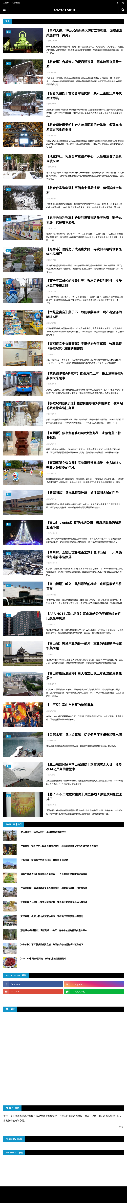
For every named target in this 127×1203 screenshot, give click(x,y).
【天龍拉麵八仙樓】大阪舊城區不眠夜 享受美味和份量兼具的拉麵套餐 (53, 902)
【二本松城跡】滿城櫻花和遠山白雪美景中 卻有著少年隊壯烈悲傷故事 (53, 888)
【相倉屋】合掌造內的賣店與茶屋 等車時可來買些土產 (84, 64)
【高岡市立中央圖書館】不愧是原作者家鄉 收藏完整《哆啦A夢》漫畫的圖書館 (84, 345)
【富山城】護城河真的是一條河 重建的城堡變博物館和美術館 (84, 645)
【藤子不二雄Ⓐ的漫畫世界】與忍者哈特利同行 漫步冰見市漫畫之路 (84, 283)
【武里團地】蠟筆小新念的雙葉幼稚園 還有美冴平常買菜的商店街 (51, 916)
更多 (121, 1126)
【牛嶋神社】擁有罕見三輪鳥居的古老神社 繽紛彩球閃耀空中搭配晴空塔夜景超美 (58, 845)
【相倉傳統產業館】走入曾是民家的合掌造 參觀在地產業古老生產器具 (84, 127)
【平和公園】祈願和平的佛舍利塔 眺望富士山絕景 (43, 859)
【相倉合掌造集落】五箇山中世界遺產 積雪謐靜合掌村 (84, 190)
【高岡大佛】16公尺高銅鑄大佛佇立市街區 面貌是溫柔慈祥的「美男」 (84, 32)
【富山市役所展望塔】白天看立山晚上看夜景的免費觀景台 (84, 675)
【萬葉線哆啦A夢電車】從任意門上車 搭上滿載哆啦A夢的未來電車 (84, 375)
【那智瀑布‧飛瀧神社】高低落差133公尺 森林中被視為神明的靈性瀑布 (53, 930)
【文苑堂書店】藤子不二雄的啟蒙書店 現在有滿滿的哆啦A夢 (84, 314)
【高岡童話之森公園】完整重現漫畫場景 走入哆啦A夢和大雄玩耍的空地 (83, 465)
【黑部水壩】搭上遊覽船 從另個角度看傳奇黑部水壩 (84, 734)
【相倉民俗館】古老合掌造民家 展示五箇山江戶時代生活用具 (84, 95)
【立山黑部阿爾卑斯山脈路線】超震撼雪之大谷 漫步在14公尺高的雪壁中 (84, 766)
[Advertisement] (37, 1036)
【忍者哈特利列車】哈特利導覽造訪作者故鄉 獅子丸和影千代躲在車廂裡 (84, 220)
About (6, 2)
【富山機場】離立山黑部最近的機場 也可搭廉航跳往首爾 (84, 586)
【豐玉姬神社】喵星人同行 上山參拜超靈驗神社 (42, 831)
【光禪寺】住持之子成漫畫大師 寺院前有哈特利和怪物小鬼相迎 (84, 251)
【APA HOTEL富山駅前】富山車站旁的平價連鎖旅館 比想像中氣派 (85, 616)
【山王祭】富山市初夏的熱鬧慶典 (69, 705)
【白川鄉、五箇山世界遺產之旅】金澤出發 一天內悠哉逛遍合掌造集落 (84, 554)
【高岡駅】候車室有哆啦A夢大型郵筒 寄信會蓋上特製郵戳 (83, 435)
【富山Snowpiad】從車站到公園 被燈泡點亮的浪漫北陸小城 (83, 524)
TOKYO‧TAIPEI (63, 9)
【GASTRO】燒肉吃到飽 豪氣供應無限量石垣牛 (42, 958)
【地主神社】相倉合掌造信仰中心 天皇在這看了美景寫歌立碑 (84, 158)
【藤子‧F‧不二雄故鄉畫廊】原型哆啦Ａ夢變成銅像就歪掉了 (84, 796)
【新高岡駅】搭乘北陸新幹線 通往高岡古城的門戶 (82, 492)
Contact (16, 2)
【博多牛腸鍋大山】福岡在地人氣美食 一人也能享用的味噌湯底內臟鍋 (53, 874)
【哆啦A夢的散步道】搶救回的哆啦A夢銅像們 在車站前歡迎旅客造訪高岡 (84, 405)
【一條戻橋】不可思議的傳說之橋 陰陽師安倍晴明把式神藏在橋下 (51, 944)
